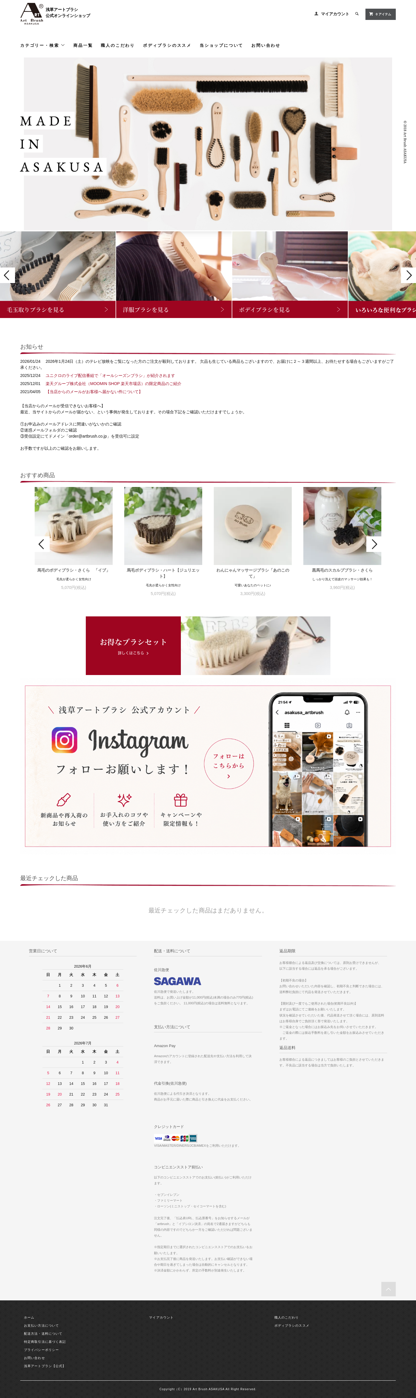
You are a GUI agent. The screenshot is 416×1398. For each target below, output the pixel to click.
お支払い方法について (41, 1325)
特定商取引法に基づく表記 (45, 1341)
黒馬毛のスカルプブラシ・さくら (342, 570)
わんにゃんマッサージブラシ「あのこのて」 (252, 573)
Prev (7, 275)
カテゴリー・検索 (42, 45)
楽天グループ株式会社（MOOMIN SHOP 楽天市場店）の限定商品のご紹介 (113, 383)
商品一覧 (83, 45)
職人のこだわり (118, 45)
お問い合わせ (266, 45)
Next (408, 275)
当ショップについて (221, 45)
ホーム (29, 1317)
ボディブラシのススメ (167, 45)
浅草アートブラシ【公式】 (45, 1366)
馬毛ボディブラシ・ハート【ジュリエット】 (163, 573)
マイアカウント (335, 14)
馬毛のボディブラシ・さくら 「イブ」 (73, 570)
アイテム (380, 14)
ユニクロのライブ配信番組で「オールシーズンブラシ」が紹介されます (110, 375)
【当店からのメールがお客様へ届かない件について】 (94, 391)
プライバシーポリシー (41, 1349)
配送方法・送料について (43, 1333)
